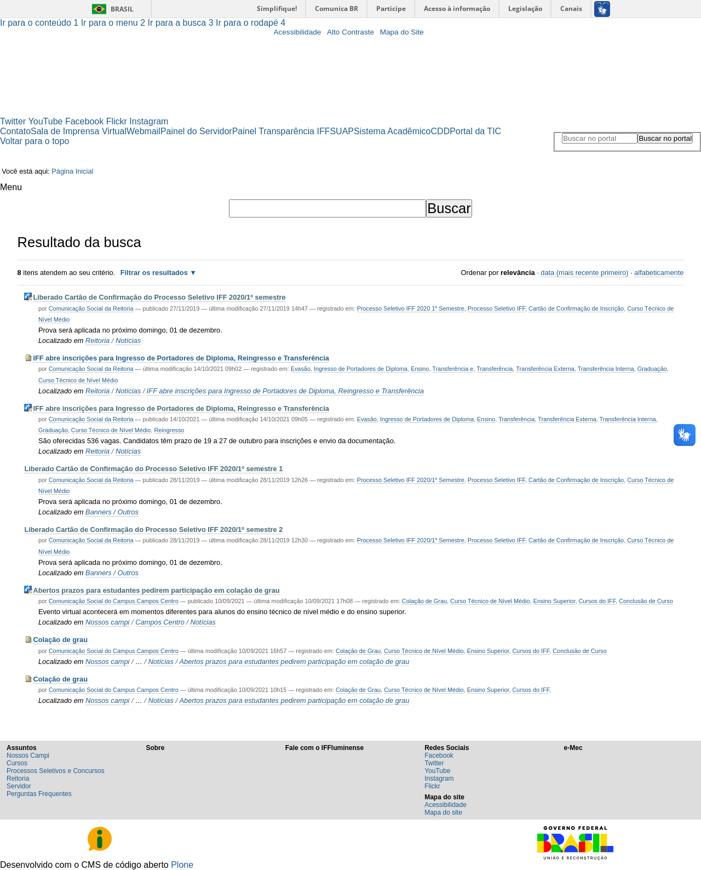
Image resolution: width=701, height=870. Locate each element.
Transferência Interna (606, 368)
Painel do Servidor (196, 131)
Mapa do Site (402, 32)
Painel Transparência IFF (281, 131)
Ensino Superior (554, 601)
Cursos (17, 763)
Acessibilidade (297, 32)
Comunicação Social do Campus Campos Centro (114, 601)
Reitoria (97, 340)
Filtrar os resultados (154, 272)
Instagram (148, 121)
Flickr (116, 121)
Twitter (13, 121)
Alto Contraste (350, 32)
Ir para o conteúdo (40, 22)
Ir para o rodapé (250, 22)
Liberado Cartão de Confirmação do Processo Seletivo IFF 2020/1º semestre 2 (153, 529)
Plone (182, 864)
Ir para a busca (182, 22)
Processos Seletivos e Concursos (56, 771)
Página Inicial (72, 171)
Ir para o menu (114, 22)
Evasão (301, 368)
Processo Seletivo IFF (496, 308)
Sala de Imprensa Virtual (79, 131)
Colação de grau (60, 640)
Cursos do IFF (597, 601)
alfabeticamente (658, 272)
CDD (440, 131)
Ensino (420, 368)
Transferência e (452, 368)
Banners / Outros (112, 512)
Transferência (494, 368)
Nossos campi (107, 622)
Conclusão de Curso (646, 601)
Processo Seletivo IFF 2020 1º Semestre (410, 308)
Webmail (143, 131)
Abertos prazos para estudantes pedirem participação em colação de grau (156, 590)
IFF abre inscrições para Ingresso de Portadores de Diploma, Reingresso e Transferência (181, 358)
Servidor (19, 786)
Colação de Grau (424, 601)
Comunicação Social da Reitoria (91, 308)
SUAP (342, 131)
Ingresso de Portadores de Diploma (360, 368)
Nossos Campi (28, 755)
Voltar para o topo (34, 141)
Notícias (128, 340)
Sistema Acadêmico (392, 131)
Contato (15, 131)
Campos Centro (160, 622)
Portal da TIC (475, 131)
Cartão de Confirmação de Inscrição (576, 308)
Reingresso (169, 430)
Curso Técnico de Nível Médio (78, 380)
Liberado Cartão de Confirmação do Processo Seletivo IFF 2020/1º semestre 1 (153, 469)
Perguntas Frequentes (39, 794)
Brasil (122, 9)
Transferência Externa (545, 368)
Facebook (84, 121)
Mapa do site (443, 812)
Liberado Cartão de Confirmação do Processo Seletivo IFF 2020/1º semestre (159, 297)
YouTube (45, 121)
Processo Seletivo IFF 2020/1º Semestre (410, 480)
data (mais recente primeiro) (584, 272)
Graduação (652, 368)
